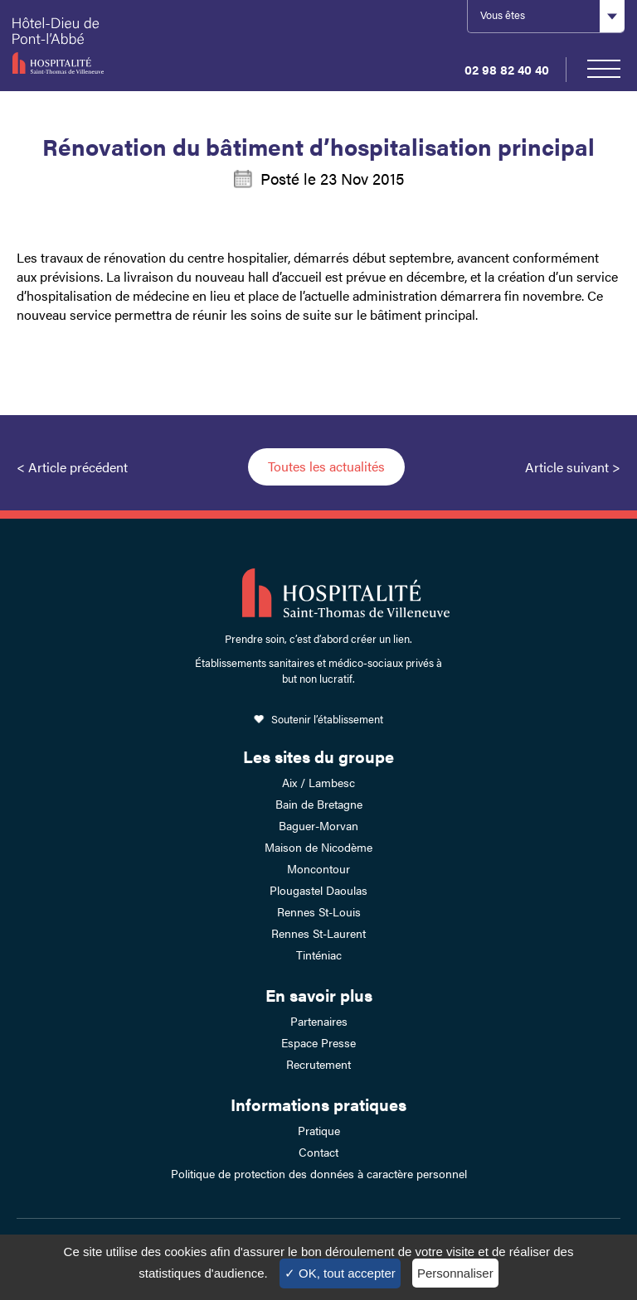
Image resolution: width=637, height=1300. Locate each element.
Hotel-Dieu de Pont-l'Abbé (99, 45)
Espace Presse (318, 1042)
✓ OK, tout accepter (340, 1273)
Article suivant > (572, 466)
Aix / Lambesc (318, 782)
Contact (318, 1151)
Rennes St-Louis (319, 911)
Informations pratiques (318, 1104)
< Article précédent (72, 466)
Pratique (319, 1130)
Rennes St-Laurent (318, 933)
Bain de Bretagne (318, 803)
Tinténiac (319, 954)
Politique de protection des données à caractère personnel (319, 1173)
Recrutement (318, 1064)
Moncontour (318, 868)
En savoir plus (318, 995)
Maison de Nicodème (318, 846)
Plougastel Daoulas (318, 890)
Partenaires (319, 1020)
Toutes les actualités (326, 466)
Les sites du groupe (318, 756)
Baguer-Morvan (318, 825)
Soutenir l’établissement (327, 719)
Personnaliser (455, 1273)
